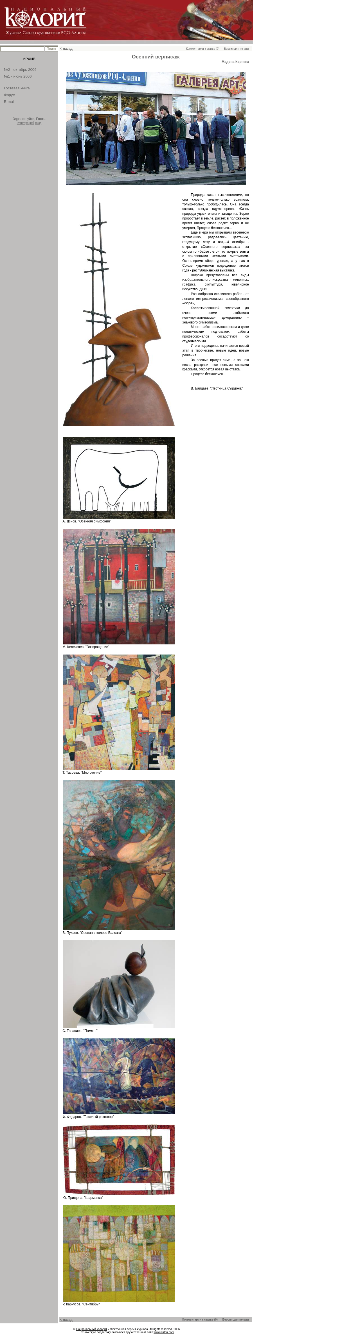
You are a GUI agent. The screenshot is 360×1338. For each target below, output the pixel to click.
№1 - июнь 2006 (18, 76)
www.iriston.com (164, 1332)
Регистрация (25, 122)
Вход (38, 122)
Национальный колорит (91, 1329)
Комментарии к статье (200, 48)
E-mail (9, 101)
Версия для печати (236, 48)
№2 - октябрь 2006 (20, 69)
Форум (9, 95)
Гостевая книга (17, 88)
